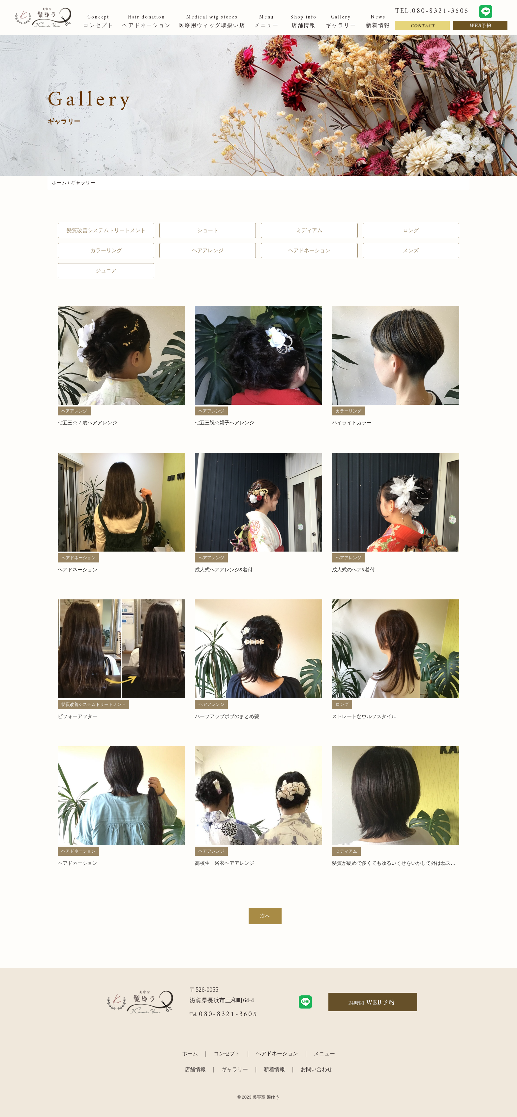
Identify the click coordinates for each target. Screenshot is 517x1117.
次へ (265, 916)
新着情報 (274, 1069)
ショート (207, 230)
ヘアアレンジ (208, 250)
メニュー (324, 1053)
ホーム (59, 182)
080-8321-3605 (228, 1014)
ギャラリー (235, 1069)
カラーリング (106, 250)
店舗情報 (195, 1069)
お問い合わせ (316, 1069)
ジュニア (106, 270)
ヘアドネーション (309, 250)
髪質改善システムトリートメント (106, 230)
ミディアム (309, 230)
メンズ (411, 250)
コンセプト (227, 1053)
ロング (411, 230)
